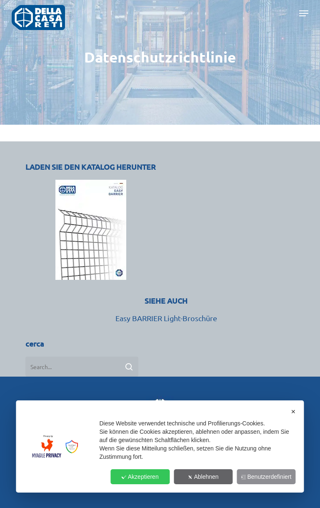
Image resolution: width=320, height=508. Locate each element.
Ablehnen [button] (203, 476)
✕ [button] (293, 411)
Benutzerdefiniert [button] (266, 476)
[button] (303, 17)
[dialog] (160, 446)
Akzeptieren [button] (140, 476)
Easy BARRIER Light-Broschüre (166, 318)
